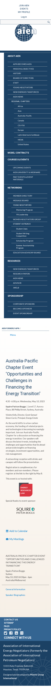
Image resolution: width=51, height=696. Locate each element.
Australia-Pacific (25, 116)
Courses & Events (18, 159)
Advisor (17, 283)
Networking (15, 187)
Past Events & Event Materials (23, 178)
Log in (24, 17)
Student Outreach (22, 224)
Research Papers (21, 274)
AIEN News (18, 97)
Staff (16, 83)
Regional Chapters (20, 101)
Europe (21, 130)
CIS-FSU (21, 125)
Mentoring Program (24, 210)
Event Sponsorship (22, 313)
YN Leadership (22, 214)
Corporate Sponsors (24, 304)
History (17, 73)
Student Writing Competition (22, 234)
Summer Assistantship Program (25, 246)
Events (24, 8)
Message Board (21, 200)
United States (23, 144)
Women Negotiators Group (27, 219)
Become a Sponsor (22, 309)
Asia (19, 111)
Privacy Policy (12, 629)
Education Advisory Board (27, 252)
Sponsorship (15, 296)
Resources (14, 261)
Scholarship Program (24, 241)
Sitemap (9, 623)
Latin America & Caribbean (28, 135)
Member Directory (22, 196)
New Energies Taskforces (26, 92)
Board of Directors (23, 78)
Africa (20, 106)
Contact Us (11, 619)
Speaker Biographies (15, 595)
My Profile (24, 12)
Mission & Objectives (23, 69)
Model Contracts (18, 152)
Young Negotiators (23, 87)
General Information (15, 589)
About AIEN (14, 56)
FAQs (7, 626)
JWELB (16, 288)
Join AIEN (24, 5)
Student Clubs (22, 229)
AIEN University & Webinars (26, 172)
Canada (21, 120)
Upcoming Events (22, 167)
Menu (11, 334)
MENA (20, 140)
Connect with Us (17, 638)
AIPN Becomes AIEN (22, 64)
